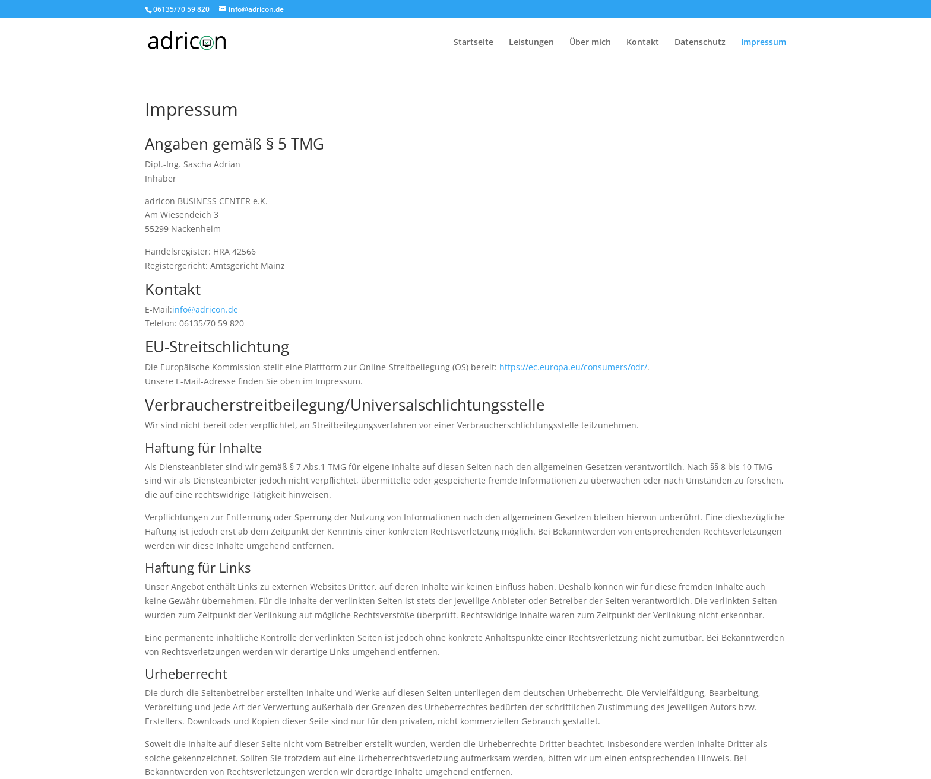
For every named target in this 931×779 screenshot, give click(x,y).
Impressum (763, 42)
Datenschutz (700, 42)
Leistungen (531, 42)
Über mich (590, 42)
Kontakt (642, 42)
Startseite (473, 42)
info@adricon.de (205, 309)
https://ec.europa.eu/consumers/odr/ (573, 367)
